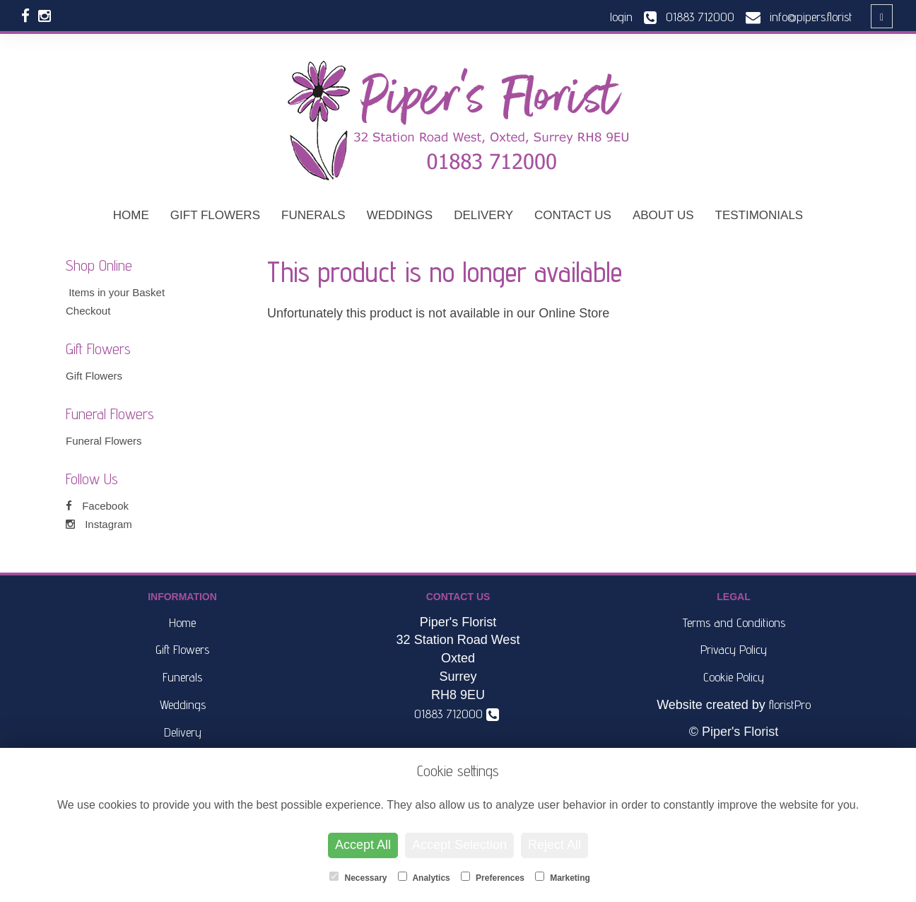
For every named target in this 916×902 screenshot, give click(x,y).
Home (131, 215)
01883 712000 (456, 713)
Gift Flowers (215, 215)
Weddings (400, 215)
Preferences (492, 877)
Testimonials (759, 215)
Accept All (363, 845)
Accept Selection (459, 845)
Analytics (424, 877)
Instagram (99, 524)
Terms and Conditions (734, 622)
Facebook (97, 506)
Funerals (313, 215)
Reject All (554, 845)
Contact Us (572, 215)
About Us (663, 215)
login (621, 16)
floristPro (790, 704)
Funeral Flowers (104, 441)
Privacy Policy (733, 649)
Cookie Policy (733, 676)
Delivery (483, 215)
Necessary (358, 877)
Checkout (88, 311)
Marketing (562, 877)
